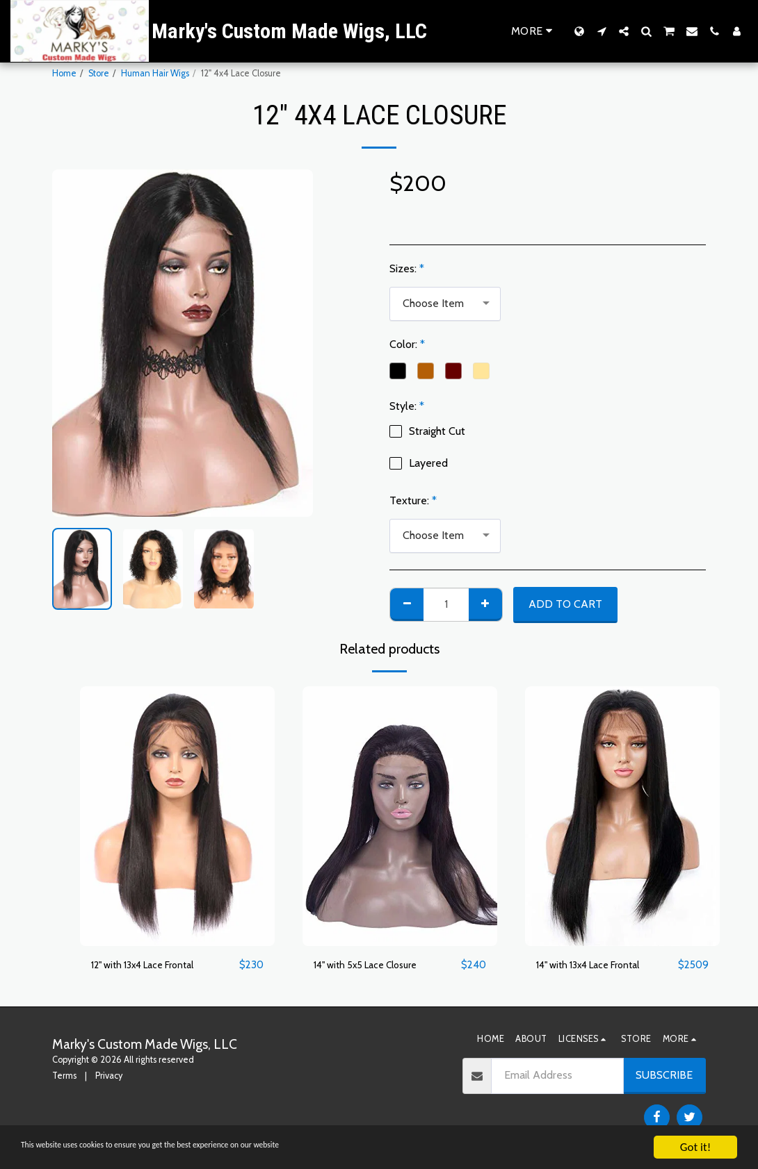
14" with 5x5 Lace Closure (374, 965)
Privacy (108, 1077)
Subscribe (664, 1075)
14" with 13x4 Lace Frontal (597, 965)
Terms (64, 1077)
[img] (177, 815)
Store (98, 73)
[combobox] (445, 304)
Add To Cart (565, 604)
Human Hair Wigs (155, 73)
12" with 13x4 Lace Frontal (152, 965)
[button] (601, 31)
